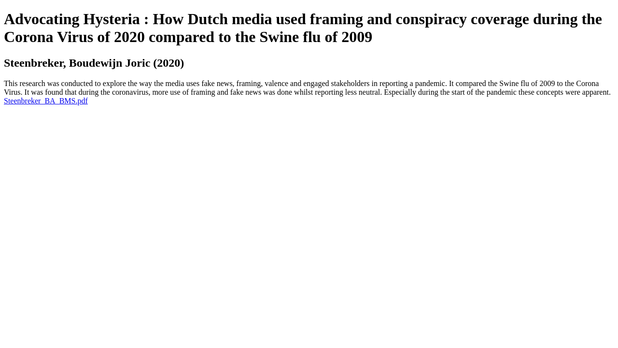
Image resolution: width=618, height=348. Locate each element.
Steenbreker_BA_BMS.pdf (46, 101)
